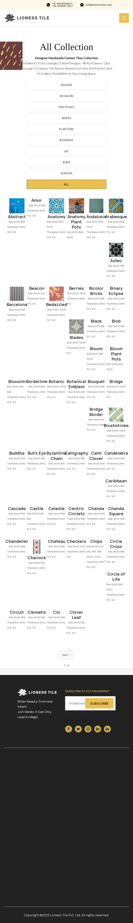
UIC (66, 151)
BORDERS (66, 140)
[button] (124, 18)
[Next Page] (66, 655)
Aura (66, 162)
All (66, 184)
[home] (26, 18)
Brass (66, 118)
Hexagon (66, 96)
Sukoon (66, 173)
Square (66, 85)
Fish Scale (66, 107)
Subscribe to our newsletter (87, 691)
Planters (66, 129)
